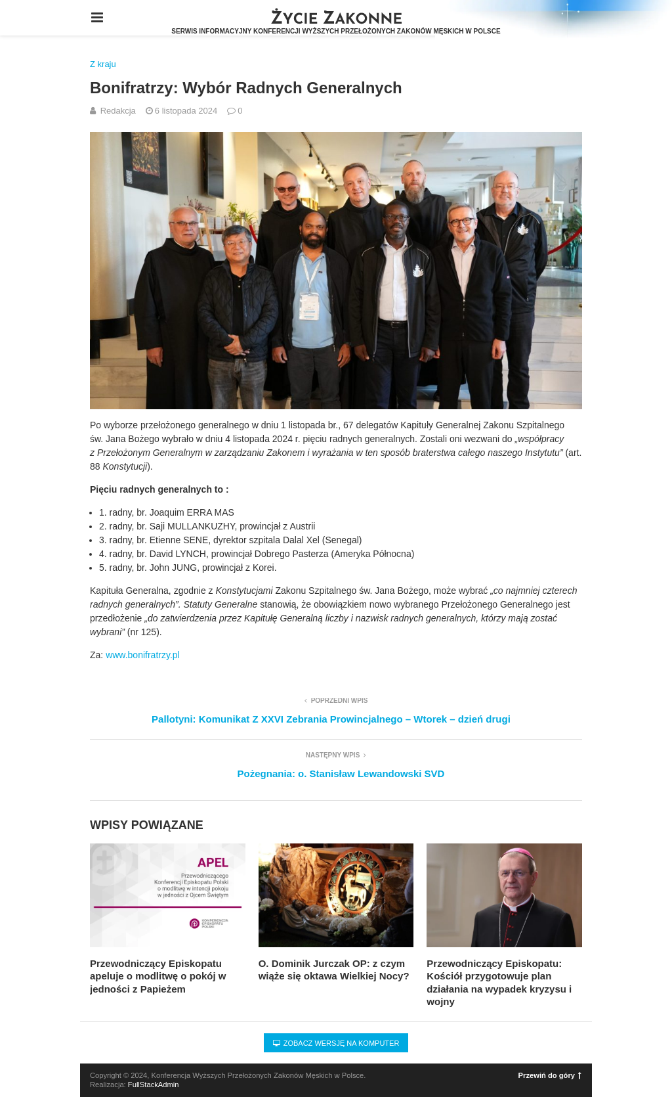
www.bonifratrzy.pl (143, 655)
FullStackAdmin (153, 1084)
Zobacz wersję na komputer (336, 1043)
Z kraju (103, 64)
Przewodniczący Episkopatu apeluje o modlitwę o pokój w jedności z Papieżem (158, 976)
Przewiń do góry (549, 1075)
